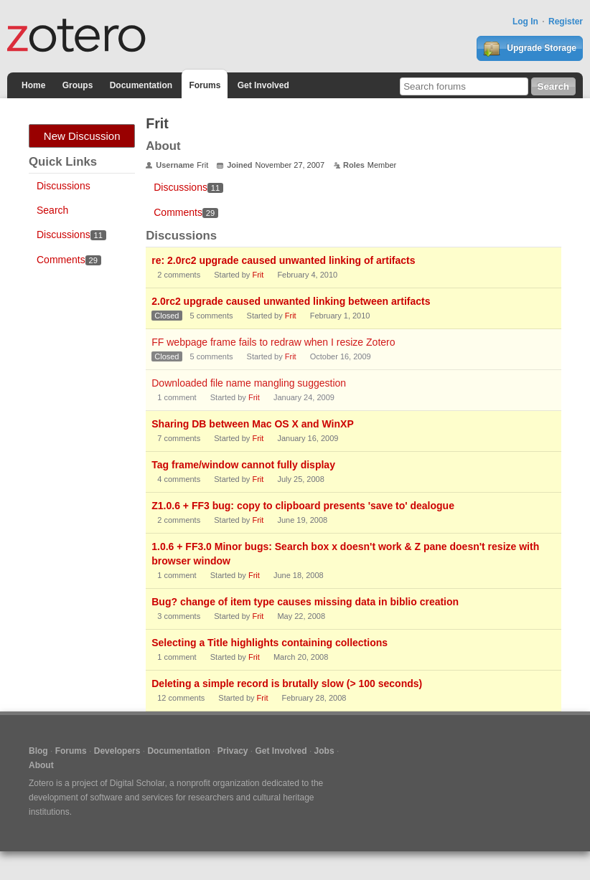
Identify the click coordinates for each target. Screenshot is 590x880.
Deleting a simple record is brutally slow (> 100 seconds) (286, 683)
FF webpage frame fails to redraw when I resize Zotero (273, 342)
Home (33, 85)
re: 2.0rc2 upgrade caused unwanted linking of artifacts (283, 260)
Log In (525, 21)
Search (52, 210)
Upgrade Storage (529, 48)
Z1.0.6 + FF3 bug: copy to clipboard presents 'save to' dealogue (302, 505)
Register (565, 21)
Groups (77, 85)
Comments (69, 259)
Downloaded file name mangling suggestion (248, 383)
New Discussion (82, 136)
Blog (38, 751)
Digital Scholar (137, 783)
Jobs (324, 751)
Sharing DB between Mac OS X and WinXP (252, 424)
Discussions (63, 185)
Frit (257, 274)
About (41, 765)
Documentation (141, 85)
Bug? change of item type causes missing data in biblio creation (305, 601)
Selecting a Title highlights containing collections (269, 642)
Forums (204, 85)
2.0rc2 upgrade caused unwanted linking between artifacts (290, 301)
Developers (117, 751)
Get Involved (263, 85)
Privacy (232, 751)
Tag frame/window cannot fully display (243, 464)
